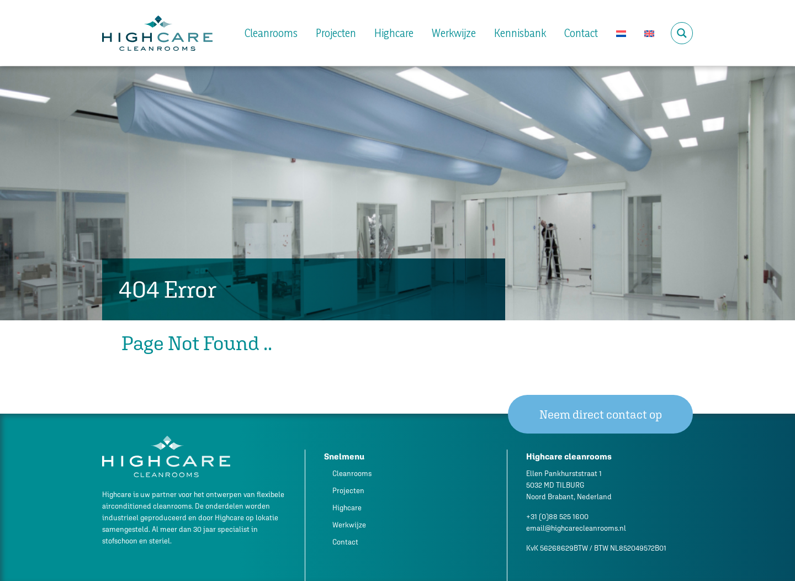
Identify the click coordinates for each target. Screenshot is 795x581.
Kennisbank (520, 33)
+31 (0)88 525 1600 (557, 517)
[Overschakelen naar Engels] (649, 33)
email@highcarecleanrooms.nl (576, 528)
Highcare (394, 33)
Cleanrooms (271, 33)
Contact (581, 33)
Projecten (336, 33)
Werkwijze (454, 33)
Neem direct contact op (600, 414)
